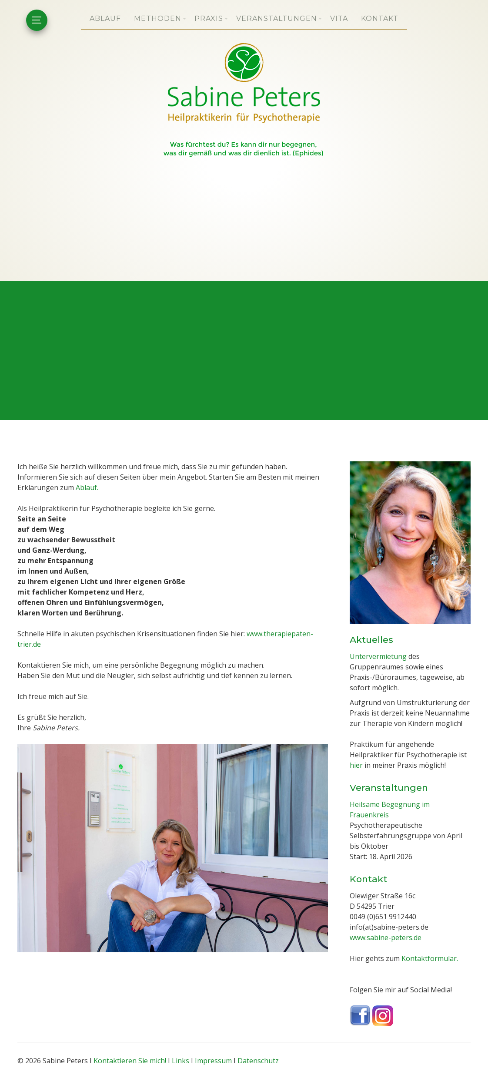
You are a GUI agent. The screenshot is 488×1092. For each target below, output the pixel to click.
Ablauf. (87, 488)
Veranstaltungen (276, 18)
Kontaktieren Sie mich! (130, 1060)
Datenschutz (258, 1060)
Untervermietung (378, 656)
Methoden (157, 18)
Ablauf (105, 18)
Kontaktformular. (429, 958)
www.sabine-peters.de (385, 937)
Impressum (213, 1060)
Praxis (208, 18)
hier (356, 765)
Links (180, 1060)
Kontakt (379, 18)
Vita (339, 18)
